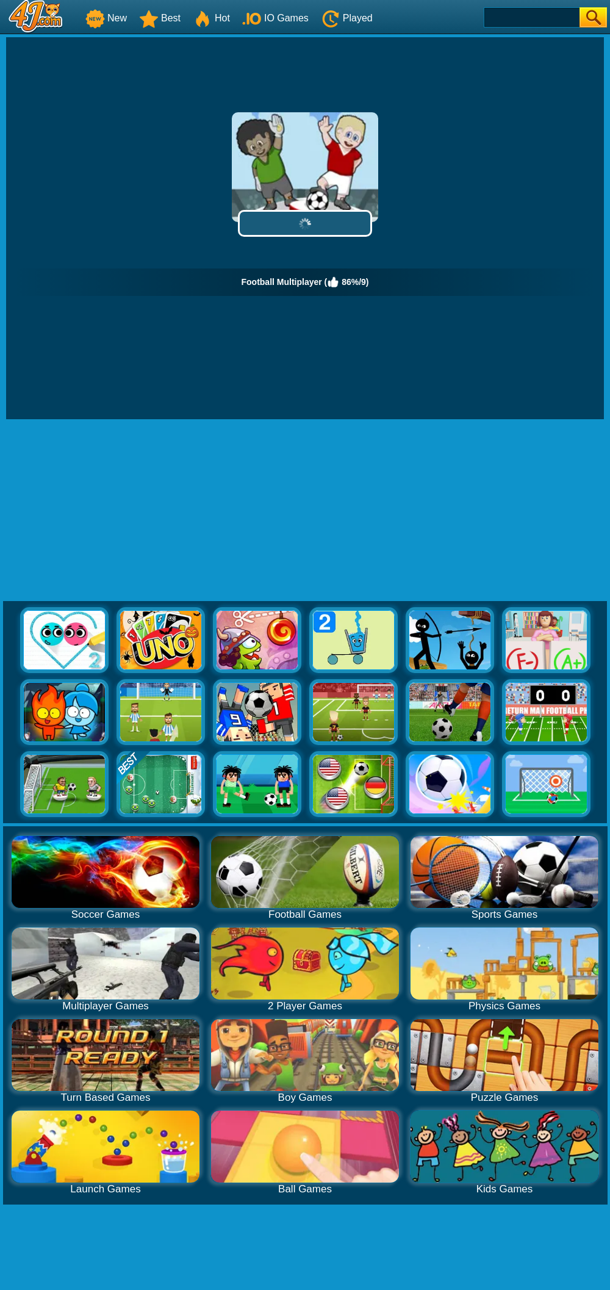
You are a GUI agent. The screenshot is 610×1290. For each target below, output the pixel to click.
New (106, 18)
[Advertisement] (305, 510)
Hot (211, 18)
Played (347, 18)
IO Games (275, 18)
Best (160, 18)
